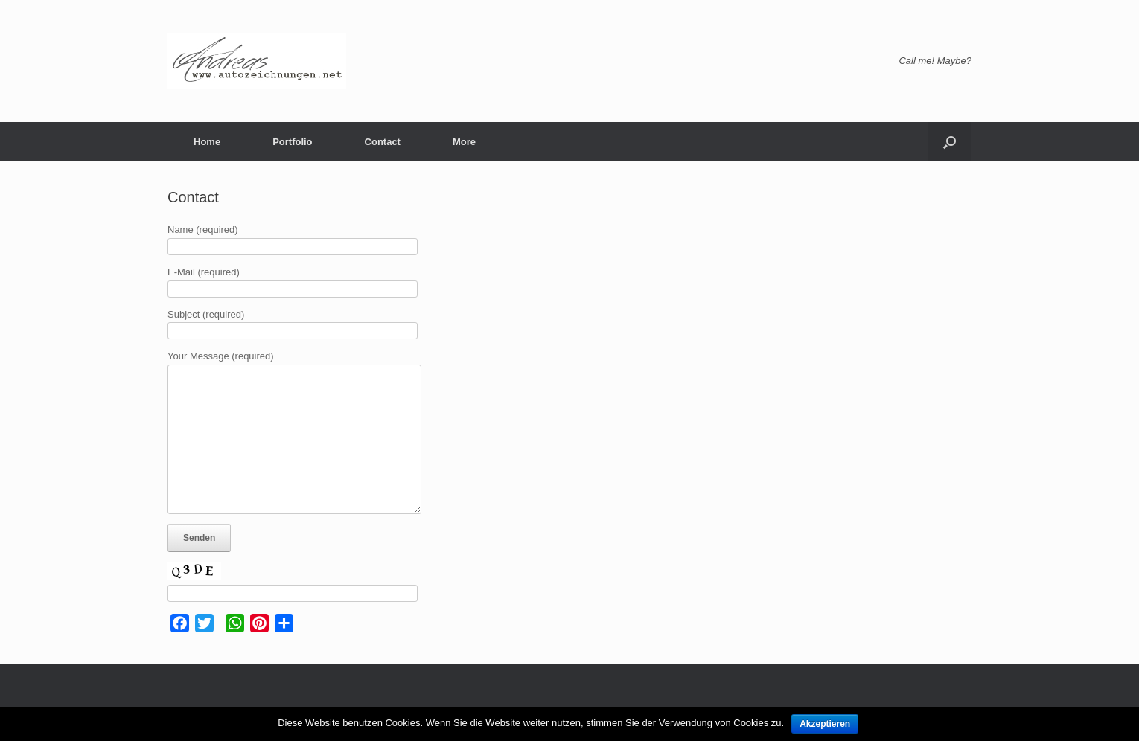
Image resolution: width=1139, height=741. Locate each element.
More (464, 141)
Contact (383, 141)
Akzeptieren (825, 724)
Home (207, 141)
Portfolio (292, 141)
